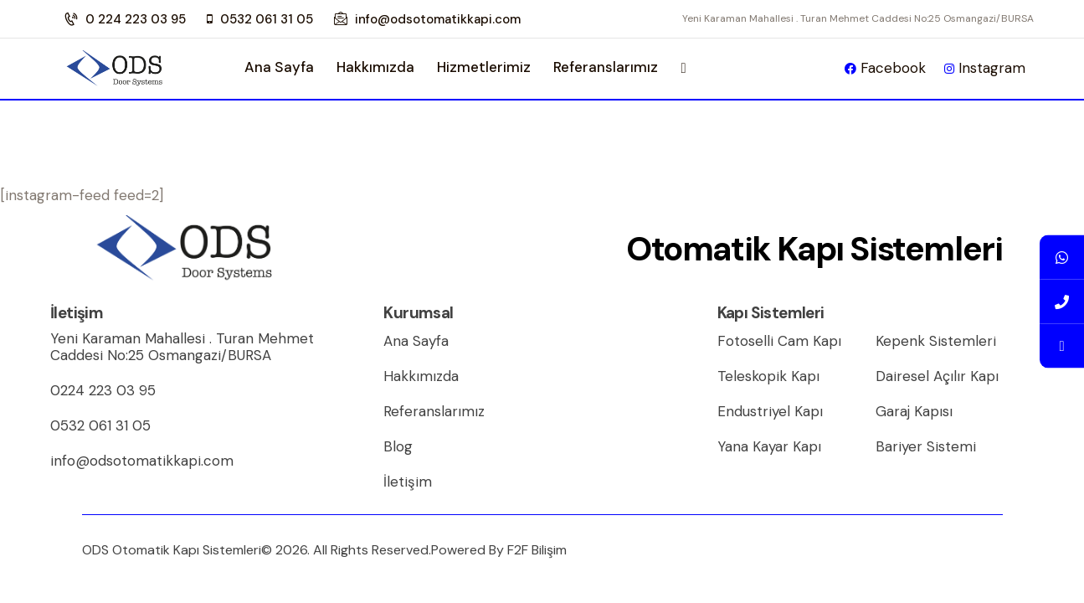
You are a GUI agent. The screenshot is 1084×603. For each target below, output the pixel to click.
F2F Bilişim (537, 550)
